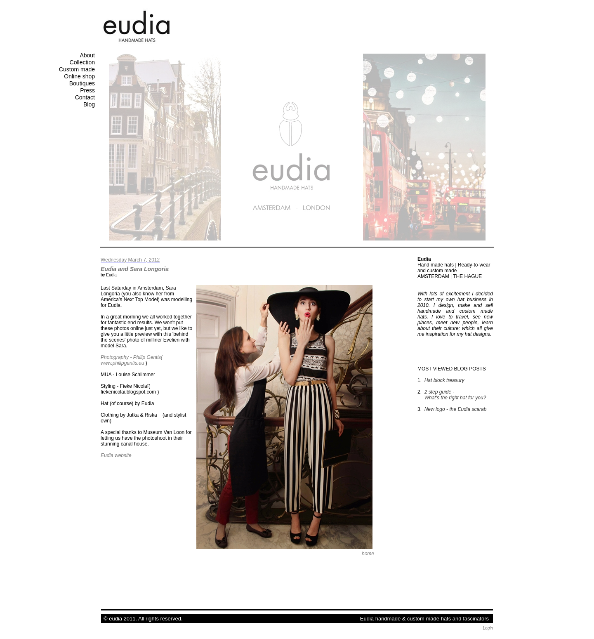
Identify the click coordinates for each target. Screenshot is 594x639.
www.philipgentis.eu (122, 363)
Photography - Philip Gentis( (132, 357)
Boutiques (82, 83)
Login (488, 628)
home (368, 553)
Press (87, 90)
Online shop (79, 76)
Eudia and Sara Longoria (135, 269)
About (87, 55)
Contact (85, 97)
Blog (89, 104)
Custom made (77, 69)
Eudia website (116, 455)
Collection (82, 62)
